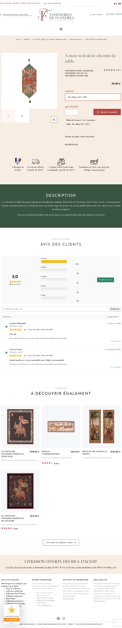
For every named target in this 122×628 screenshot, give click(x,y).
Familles (26, 39)
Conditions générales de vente (51, 624)
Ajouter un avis (105, 280)
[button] (61, 29)
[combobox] (17, 15)
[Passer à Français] (115, 4)
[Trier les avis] (113, 317)
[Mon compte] (90, 15)
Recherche (115, 309)
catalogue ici (47, 605)
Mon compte (97, 14)
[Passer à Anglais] (119, 4)
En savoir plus (68, 599)
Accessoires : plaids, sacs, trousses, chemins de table (49, 39)
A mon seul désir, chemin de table (40, 330)
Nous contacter (54, 3)
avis (118, 70)
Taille (69, 91)
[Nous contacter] (45, 3)
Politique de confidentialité (89, 624)
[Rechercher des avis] (55, 309)
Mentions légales (27, 624)
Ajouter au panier (109, 112)
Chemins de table (75, 39)
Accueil (17, 39)
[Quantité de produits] (74, 112)
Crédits (71, 624)
